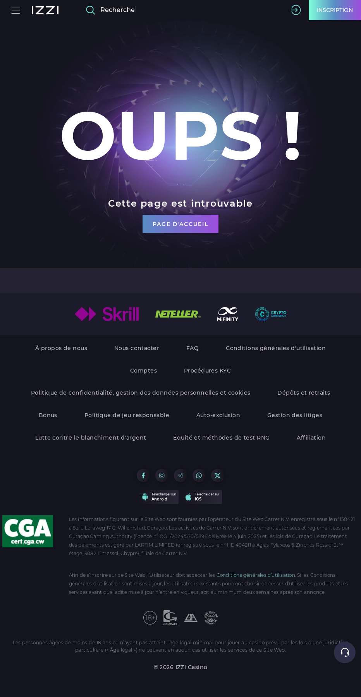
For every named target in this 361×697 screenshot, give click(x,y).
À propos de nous (61, 348)
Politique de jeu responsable (126, 415)
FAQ (192, 348)
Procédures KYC (207, 370)
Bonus (48, 415)
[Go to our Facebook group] (143, 475)
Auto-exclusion (218, 415)
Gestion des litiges (294, 415)
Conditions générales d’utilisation (256, 575)
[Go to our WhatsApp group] (199, 475)
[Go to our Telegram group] (180, 475)
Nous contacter (136, 348)
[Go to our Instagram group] (161, 475)
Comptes (143, 370)
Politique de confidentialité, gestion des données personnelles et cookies (141, 392)
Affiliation (311, 437)
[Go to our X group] (217, 475)
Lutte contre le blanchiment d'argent (90, 437)
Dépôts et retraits (303, 392)
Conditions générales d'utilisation (276, 348)
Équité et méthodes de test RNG (221, 437)
